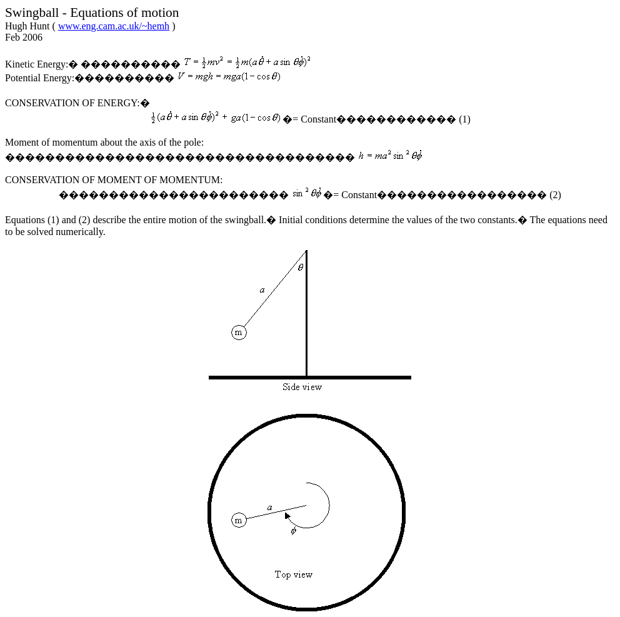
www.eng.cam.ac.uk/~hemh (113, 26)
